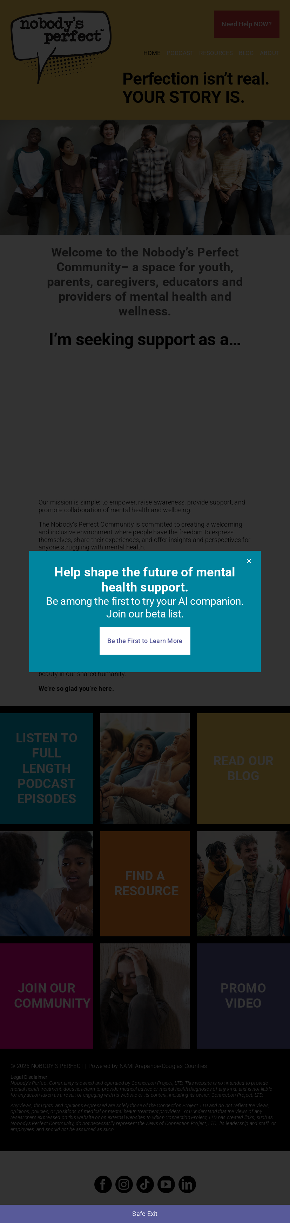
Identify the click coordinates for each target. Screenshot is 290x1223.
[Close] (249, 561)
